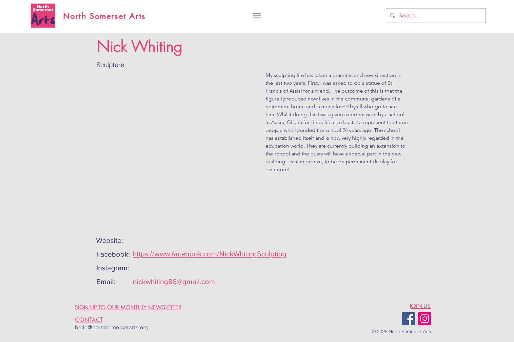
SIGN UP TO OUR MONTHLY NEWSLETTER (128, 307)
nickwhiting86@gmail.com (174, 281)
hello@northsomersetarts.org (112, 327)
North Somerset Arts (104, 16)
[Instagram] (424, 318)
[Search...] (435, 16)
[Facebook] (408, 318)
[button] (257, 15)
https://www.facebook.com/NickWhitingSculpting (210, 254)
